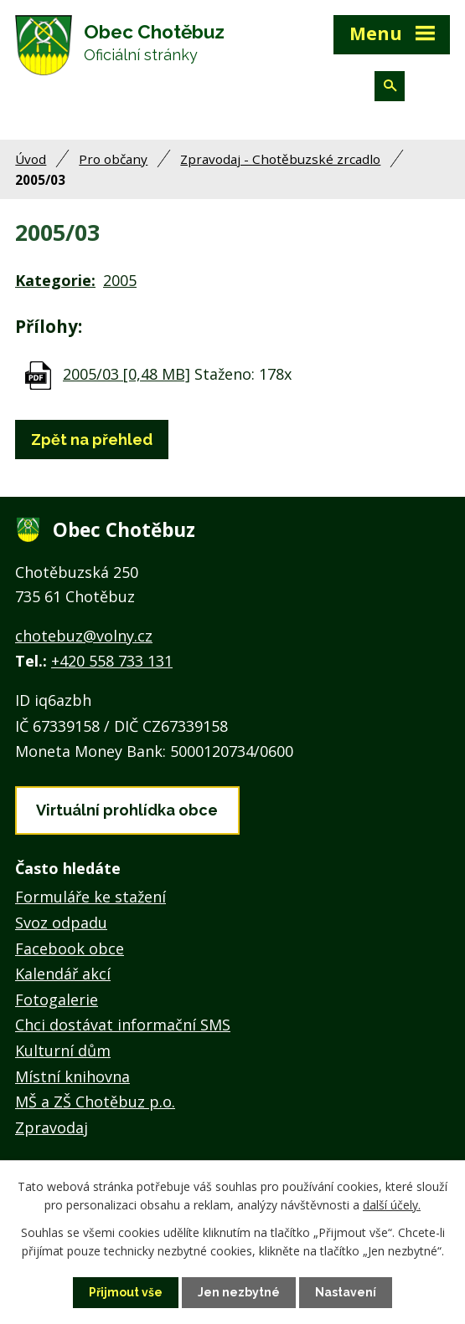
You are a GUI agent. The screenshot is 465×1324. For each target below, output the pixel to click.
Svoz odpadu (61, 922)
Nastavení (345, 1292)
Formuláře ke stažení (90, 897)
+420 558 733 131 (112, 661)
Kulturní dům (63, 1050)
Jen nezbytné (239, 1292)
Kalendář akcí (63, 974)
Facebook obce (69, 948)
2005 (120, 280)
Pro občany (113, 159)
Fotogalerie (56, 999)
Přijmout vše (126, 1292)
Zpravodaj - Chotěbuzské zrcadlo (280, 159)
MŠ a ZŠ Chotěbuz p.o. (95, 1101)
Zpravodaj (51, 1127)
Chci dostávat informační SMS (122, 1025)
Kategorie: (55, 280)
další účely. (392, 1205)
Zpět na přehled (91, 439)
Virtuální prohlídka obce (127, 810)
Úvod (30, 159)
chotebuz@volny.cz (83, 636)
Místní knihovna (72, 1076)
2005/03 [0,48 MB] (126, 374)
